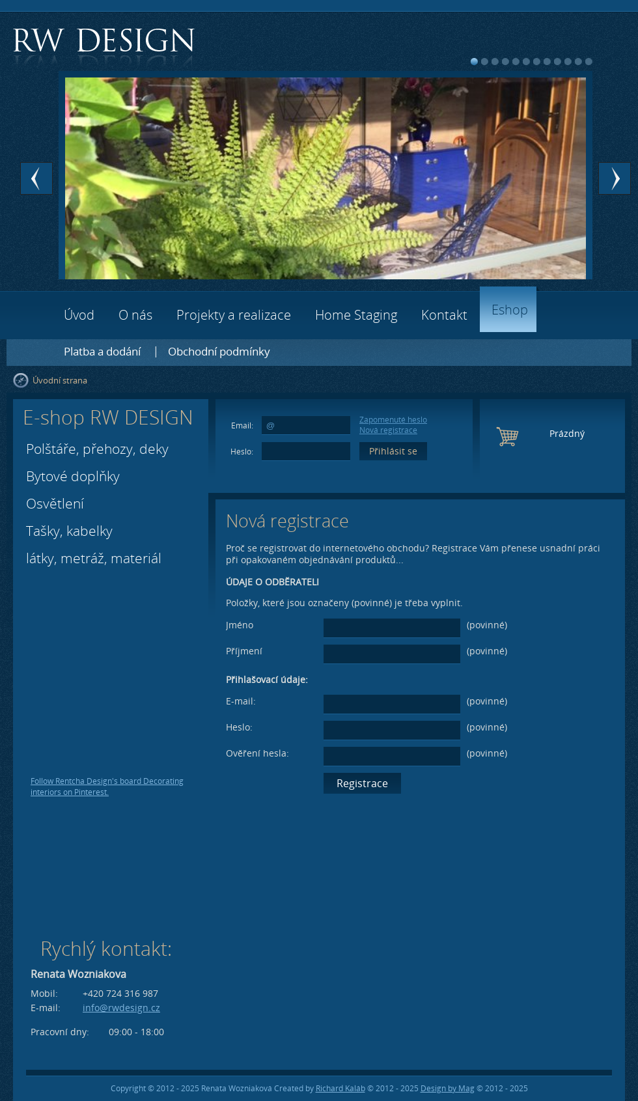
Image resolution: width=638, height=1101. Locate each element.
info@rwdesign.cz (121, 1007)
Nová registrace (388, 430)
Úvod (79, 315)
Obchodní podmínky (219, 351)
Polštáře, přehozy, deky (97, 448)
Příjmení (244, 651)
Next (614, 178)
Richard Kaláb (340, 1088)
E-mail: (241, 701)
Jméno (239, 625)
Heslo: (241, 451)
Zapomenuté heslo (393, 419)
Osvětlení (55, 503)
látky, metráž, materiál (93, 558)
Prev (36, 178)
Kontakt (444, 315)
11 (578, 61)
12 (588, 61)
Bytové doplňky (73, 476)
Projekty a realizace (233, 315)
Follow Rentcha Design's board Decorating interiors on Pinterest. (107, 786)
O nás (135, 315)
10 (568, 61)
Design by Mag (448, 1088)
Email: (242, 425)
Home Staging (356, 315)
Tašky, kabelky (69, 531)
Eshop (510, 309)
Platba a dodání (102, 351)
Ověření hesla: (257, 753)
